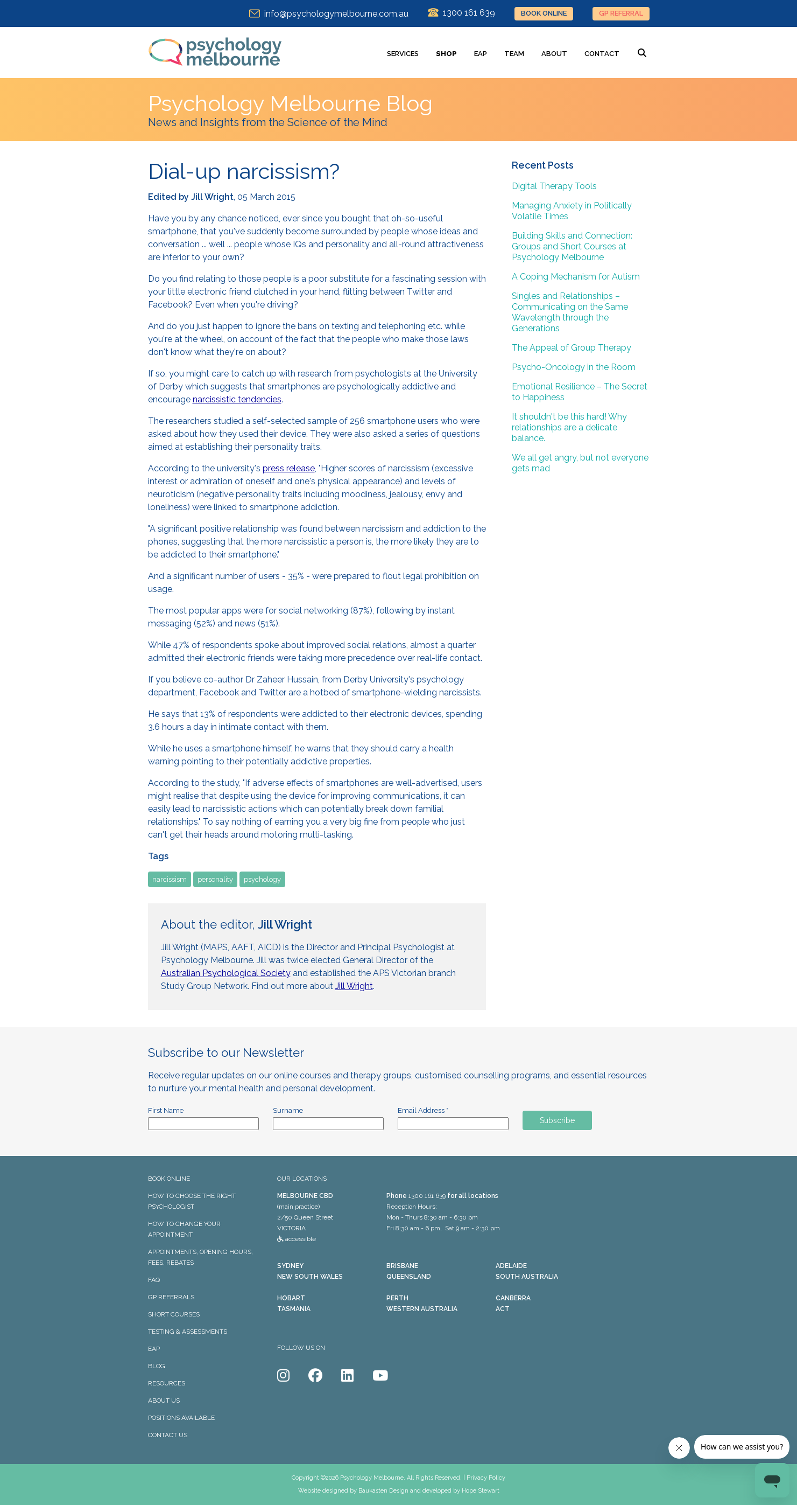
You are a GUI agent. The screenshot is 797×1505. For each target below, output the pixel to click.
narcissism (169, 879)
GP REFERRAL (621, 13)
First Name (166, 1110)
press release (289, 468)
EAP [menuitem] (480, 54)
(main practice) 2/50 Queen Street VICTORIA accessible (305, 1217)
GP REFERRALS (171, 1297)
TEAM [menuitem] (514, 54)
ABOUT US (164, 1400)
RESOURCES (166, 1383)
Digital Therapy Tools (554, 186)
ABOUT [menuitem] (554, 54)
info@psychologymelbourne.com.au (328, 13)
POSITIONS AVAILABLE (181, 1418)
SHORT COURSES (174, 1314)
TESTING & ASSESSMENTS (187, 1331)
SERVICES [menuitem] (403, 54)
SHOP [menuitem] (446, 54)
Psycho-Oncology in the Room (574, 367)
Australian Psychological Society (226, 973)
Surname (288, 1110)
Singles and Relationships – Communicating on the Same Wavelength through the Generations (570, 312)
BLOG (156, 1366)
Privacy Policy (486, 1477)
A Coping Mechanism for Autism (576, 276)
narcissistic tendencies (237, 399)
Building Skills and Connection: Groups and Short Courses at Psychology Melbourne (572, 246)
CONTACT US (167, 1435)
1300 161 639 (427, 1196)
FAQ (154, 1280)
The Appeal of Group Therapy (571, 348)
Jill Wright (354, 986)
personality (215, 879)
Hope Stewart (480, 1490)
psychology (262, 879)
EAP (154, 1349)
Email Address (423, 1110)
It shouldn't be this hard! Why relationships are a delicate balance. (569, 427)
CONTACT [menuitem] (601, 54)
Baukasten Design (383, 1490)
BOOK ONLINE (544, 13)
